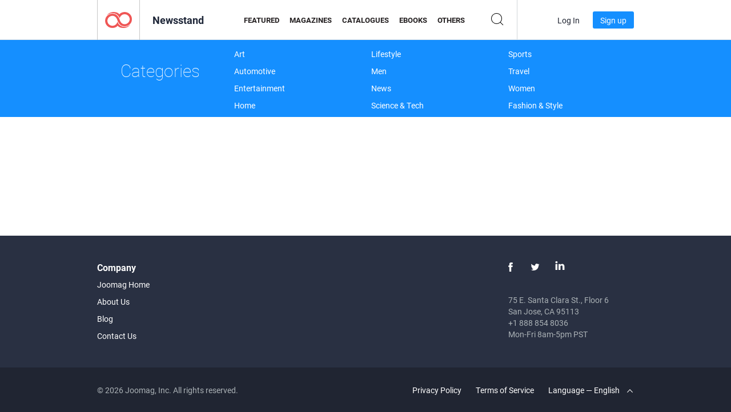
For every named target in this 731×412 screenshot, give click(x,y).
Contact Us (116, 335)
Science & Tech (397, 105)
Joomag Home (123, 284)
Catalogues (365, 20)
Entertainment (259, 88)
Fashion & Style (535, 105)
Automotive (254, 71)
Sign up (613, 20)
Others (451, 20)
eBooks (413, 20)
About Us (113, 301)
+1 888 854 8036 (538, 322)
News (381, 88)
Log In (568, 20)
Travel (518, 71)
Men (379, 71)
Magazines (311, 20)
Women (521, 88)
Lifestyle (386, 54)
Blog (105, 318)
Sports (520, 54)
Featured (261, 20)
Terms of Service (505, 390)
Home (244, 105)
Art (239, 54)
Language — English (590, 390)
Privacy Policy (436, 390)
